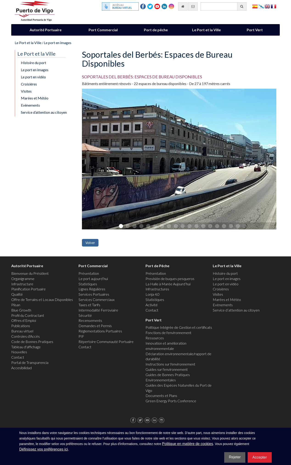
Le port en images (57, 42)
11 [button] (189, 226)
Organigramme (22, 278)
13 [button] (203, 226)
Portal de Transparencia (29, 362)
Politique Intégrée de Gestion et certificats (179, 327)
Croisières (29, 84)
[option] (179, 160)
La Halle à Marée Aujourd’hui (168, 284)
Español (255, 6)
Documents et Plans (161, 395)
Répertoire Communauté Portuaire (106, 341)
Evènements (30, 105)
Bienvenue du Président (30, 273)
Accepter (259, 457)
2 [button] (127, 226)
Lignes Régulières (91, 289)
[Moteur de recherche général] (223, 6)
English (267, 6)
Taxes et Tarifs (89, 305)
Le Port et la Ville (206, 30)
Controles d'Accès (25, 336)
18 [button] (237, 226)
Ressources (155, 338)
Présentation (88, 273)
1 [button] (120, 226)
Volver (90, 242)
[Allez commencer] (182, 6)
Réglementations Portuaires (100, 331)
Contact (17, 357)
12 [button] (196, 226)
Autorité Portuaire (46, 30)
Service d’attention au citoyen (44, 112)
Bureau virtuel (22, 331)
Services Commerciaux (96, 299)
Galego (261, 6)
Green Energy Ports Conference (171, 401)
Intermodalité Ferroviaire (98, 310)
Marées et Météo (34, 98)
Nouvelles (19, 352)
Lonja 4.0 (152, 294)
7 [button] (161, 226)
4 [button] (141, 226)
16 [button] (223, 226)
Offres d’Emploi (23, 320)
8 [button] (168, 226)
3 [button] (134, 226)
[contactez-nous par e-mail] (193, 6)
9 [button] (175, 226)
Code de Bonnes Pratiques (32, 341)
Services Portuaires (93, 294)
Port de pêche (156, 30)
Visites (26, 91)
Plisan (15, 305)
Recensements (90, 320)
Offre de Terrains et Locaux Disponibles (42, 299)
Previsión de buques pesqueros (170, 278)
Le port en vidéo (33, 77)
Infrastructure (22, 284)
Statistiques (87, 284)
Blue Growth (21, 310)
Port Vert (255, 30)
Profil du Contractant (27, 315)
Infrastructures (157, 289)
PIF (81, 336)
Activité (152, 305)
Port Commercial (103, 30)
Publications (20, 325)
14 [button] (210, 226)
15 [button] (217, 226)
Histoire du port (33, 62)
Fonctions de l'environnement (168, 332)
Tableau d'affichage (26, 347)
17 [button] (230, 226)
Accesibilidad (21, 368)
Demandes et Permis (95, 325)
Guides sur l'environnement (167, 369)
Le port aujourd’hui (93, 278)
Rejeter (235, 457)
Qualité (17, 294)
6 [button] (155, 226)
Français (273, 6)
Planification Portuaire (28, 289)
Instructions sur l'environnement (170, 364)
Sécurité (85, 315)
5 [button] (148, 226)
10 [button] (182, 226)
